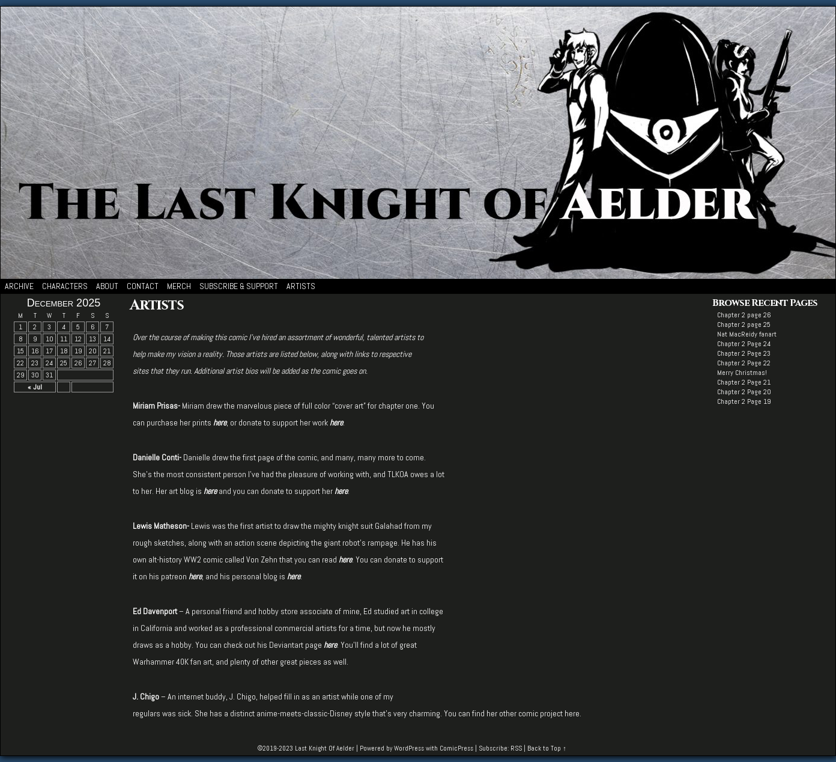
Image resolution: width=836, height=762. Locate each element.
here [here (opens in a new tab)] (341, 491)
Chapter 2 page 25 (744, 324)
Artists (300, 286)
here (195, 576)
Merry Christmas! (742, 372)
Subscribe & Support (238, 286)
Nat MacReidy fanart (747, 334)
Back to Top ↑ (546, 748)
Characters (65, 286)
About (107, 286)
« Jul (35, 387)
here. (573, 713)
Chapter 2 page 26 (744, 315)
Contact (143, 286)
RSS (516, 748)
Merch (179, 286)
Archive (19, 286)
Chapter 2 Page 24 (744, 344)
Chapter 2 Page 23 (744, 353)
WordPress (409, 748)
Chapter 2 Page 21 (744, 382)
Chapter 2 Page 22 (744, 363)
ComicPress (456, 748)
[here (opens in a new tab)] (219, 422)
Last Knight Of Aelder (324, 748)
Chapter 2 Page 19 (744, 401)
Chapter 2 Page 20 (744, 392)
